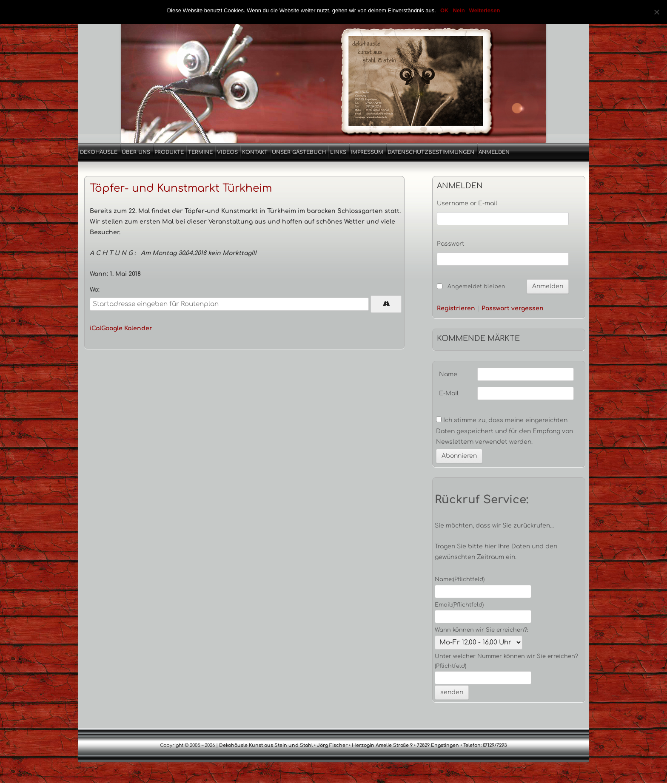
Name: (460, 579)
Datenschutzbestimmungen (431, 152)
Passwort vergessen (513, 309)
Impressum (367, 152)
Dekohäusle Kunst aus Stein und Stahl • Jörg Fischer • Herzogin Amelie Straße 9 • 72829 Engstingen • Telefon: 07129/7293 (362, 745)
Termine (200, 152)
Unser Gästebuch (299, 152)
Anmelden (494, 152)
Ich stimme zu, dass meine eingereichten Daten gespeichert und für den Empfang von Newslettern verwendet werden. (504, 431)
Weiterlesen (484, 10)
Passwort (451, 244)
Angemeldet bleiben (476, 286)
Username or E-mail (467, 203)
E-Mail (449, 393)
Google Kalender (126, 328)
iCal (95, 328)
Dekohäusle (98, 152)
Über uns (136, 152)
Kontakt (255, 152)
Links (338, 152)
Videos (227, 152)
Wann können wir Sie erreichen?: (481, 630)
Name (448, 374)
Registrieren (456, 309)
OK (444, 10)
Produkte (169, 152)
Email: (459, 605)
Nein (459, 10)
